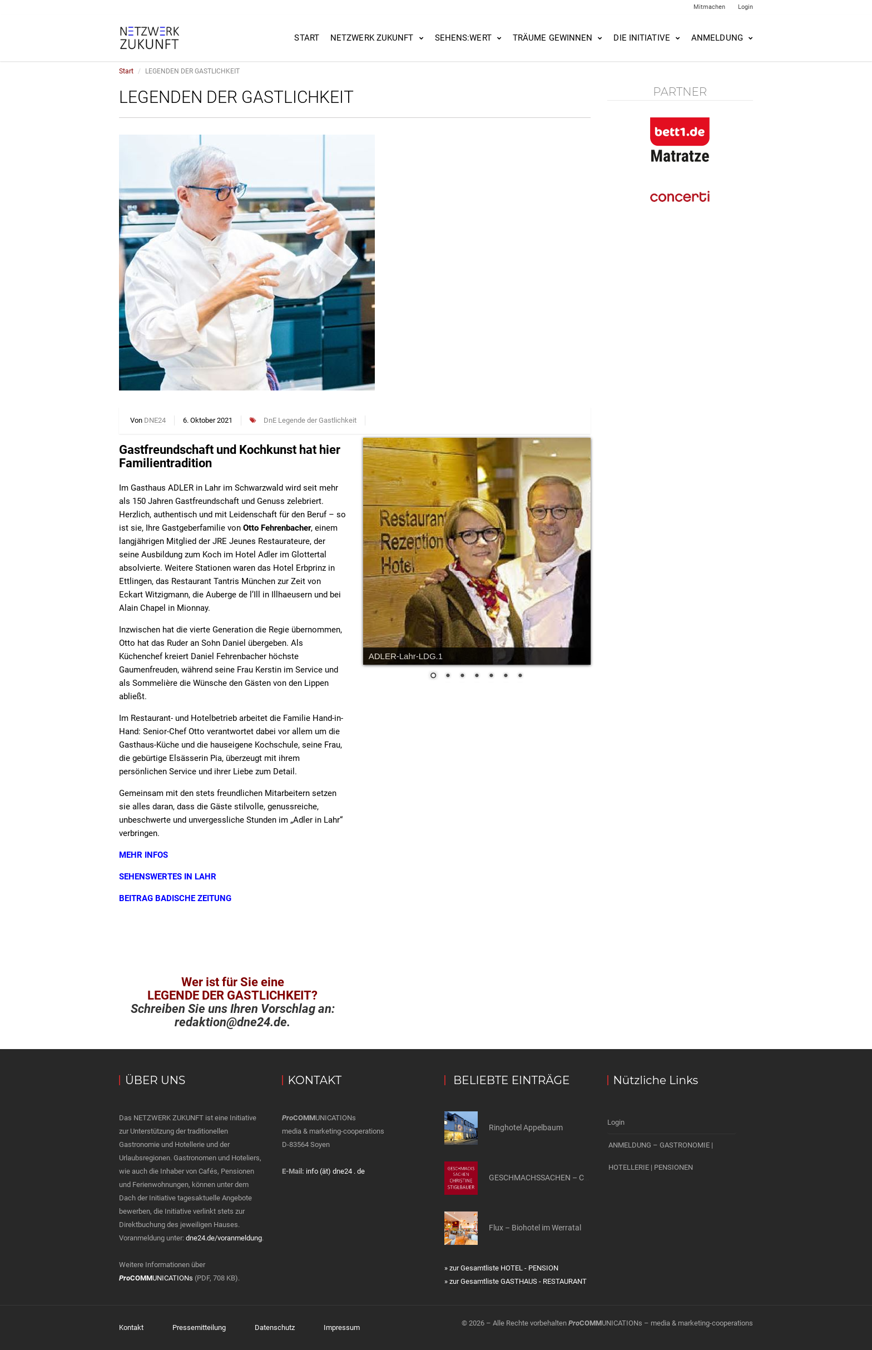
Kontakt (131, 1327)
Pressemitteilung (199, 1327)
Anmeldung (717, 38)
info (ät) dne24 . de (335, 1171)
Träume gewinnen (553, 38)
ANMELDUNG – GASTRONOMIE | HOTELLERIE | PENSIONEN (660, 1156)
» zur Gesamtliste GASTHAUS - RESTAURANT (515, 1281)
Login (745, 7)
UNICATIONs (156, 1278)
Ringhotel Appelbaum (526, 1127)
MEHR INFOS (143, 855)
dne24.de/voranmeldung (224, 1238)
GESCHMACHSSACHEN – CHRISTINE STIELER (569, 1177)
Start (306, 38)
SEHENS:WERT (463, 38)
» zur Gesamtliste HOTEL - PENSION (501, 1268)
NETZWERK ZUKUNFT (372, 38)
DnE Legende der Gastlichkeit (310, 420)
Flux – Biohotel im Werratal (535, 1227)
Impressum (342, 1327)
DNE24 (155, 420)
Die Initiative (641, 38)
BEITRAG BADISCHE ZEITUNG (175, 898)
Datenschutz (275, 1327)
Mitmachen (709, 7)
